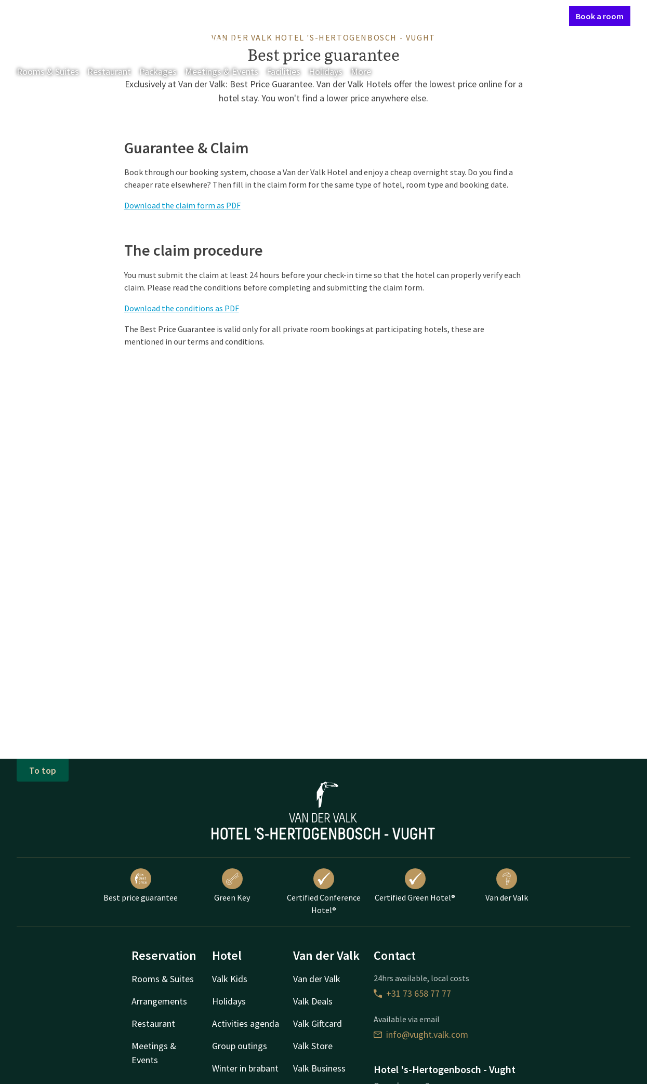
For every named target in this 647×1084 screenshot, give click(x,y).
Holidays (325, 71)
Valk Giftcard (317, 1023)
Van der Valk (506, 885)
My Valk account (501, 15)
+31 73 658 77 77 (412, 993)
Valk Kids (229, 979)
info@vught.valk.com (421, 1034)
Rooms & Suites (48, 71)
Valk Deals (313, 1001)
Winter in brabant (245, 1068)
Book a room (600, 16)
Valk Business (319, 1068)
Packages (158, 71)
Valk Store (313, 1046)
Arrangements (159, 1001)
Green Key (232, 885)
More (368, 71)
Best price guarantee (140, 885)
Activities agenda (245, 1023)
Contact (450, 15)
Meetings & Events (221, 71)
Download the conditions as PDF (181, 308)
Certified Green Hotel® (415, 885)
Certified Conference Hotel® (324, 891)
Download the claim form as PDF (182, 205)
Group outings (239, 1046)
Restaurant (109, 71)
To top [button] (42, 770)
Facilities (283, 71)
